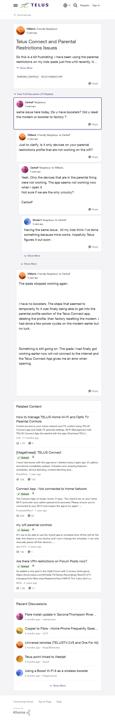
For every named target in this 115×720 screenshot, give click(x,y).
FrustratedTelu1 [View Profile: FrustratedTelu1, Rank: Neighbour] (24, 510)
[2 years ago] (30, 583)
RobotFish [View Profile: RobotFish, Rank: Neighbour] (21, 474)
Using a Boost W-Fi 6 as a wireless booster (56, 671)
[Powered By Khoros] (57, 712)
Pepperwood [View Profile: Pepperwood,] (50, 675)
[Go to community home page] (35, 5)
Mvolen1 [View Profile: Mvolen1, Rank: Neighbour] (37, 220)
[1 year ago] (34, 474)
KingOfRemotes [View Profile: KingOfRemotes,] (51, 647)
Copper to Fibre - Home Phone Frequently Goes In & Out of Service (62, 628)
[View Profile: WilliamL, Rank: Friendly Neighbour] (20, 30)
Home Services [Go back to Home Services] (22, 14)
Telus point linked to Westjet (45, 657)
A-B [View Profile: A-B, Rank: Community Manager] (18, 437)
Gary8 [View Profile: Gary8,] (46, 661)
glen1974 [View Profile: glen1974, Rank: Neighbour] (21, 546)
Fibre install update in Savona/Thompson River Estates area (59, 614)
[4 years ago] (34, 546)
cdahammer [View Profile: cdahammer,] (49, 619)
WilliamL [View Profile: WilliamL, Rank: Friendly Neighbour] (31, 28)
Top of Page (44, 701)
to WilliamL (58, 167)
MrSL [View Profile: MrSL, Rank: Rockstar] (19, 582)
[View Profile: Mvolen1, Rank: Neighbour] (27, 221)
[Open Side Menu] (15, 5)
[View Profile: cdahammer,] (19, 616)
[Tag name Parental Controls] (28, 77)
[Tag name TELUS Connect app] (51, 77)
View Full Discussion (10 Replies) (33, 94)
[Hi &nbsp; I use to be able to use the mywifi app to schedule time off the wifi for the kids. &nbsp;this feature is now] (57, 538)
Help (59, 701)
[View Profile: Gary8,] (19, 659)
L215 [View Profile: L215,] (45, 633)
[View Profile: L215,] (19, 630)
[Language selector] (67, 5)
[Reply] (93, 83)
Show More (24, 67)
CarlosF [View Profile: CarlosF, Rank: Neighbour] (29, 102)
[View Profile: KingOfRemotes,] (19, 644)
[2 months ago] (32, 619)
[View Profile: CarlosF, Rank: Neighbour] (19, 104)
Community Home (23, 701)
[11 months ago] (30, 438)
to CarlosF (64, 134)
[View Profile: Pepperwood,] (19, 673)
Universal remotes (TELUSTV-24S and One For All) (61, 642)
